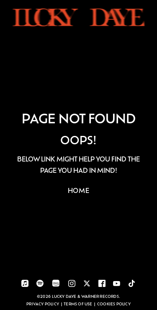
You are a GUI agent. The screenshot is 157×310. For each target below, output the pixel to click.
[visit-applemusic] (24, 284)
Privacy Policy (42, 303)
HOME (79, 190)
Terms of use (78, 303)
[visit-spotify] (40, 284)
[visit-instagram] (71, 284)
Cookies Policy (114, 303)
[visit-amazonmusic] (55, 285)
